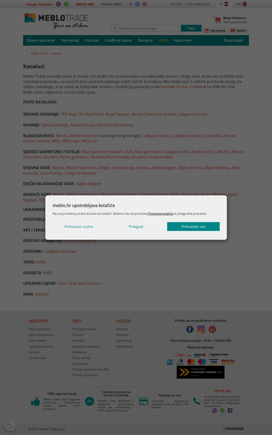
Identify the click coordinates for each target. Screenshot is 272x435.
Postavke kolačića (160, 213)
